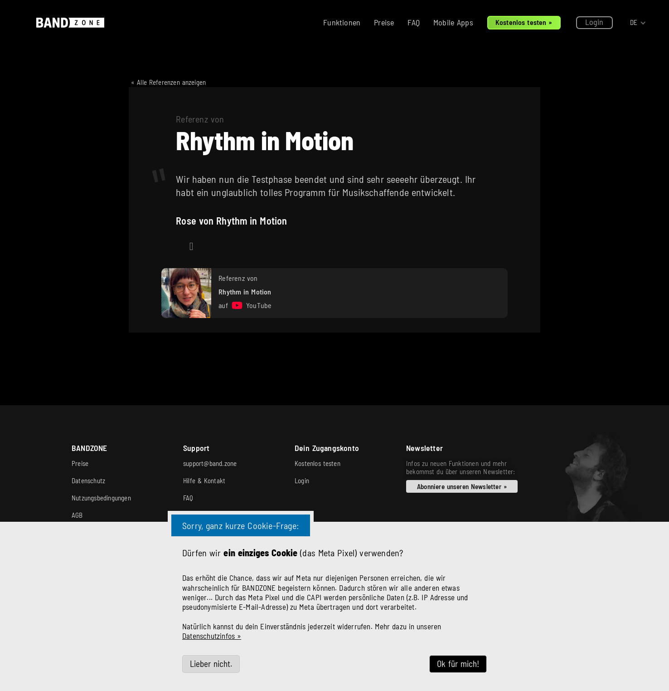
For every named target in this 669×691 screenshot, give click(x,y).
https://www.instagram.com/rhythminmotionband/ (191, 252)
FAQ (413, 22)
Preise (384, 22)
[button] (638, 23)
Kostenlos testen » (524, 22)
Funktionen (341, 22)
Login (594, 22)
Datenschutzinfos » (211, 635)
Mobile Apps (453, 22)
